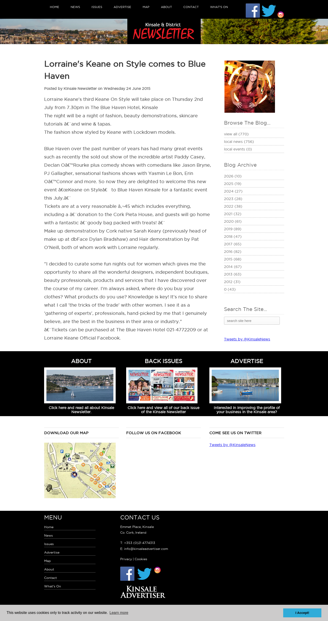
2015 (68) (232, 259)
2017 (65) (232, 244)
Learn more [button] (118, 613)
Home (54, 6)
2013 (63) (232, 274)
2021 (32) (232, 214)
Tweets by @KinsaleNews (247, 339)
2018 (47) (233, 236)
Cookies (141, 559)
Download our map (66, 433)
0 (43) (230, 289)
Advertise (122, 6)
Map (146, 6)
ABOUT (81, 361)
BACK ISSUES (163, 361)
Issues (96, 6)
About (166, 6)
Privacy (126, 559)
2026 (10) (233, 176)
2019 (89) (232, 229)
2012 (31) (232, 282)
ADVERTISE (246, 361)
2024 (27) (233, 191)
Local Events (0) (238, 149)
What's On (219, 6)
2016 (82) (232, 251)
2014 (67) (233, 267)
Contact (191, 6)
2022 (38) (233, 206)
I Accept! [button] (302, 613)
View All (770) (236, 134)
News (75, 6)
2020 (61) (233, 221)
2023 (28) (233, 199)
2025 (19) (232, 184)
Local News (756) (239, 141)
